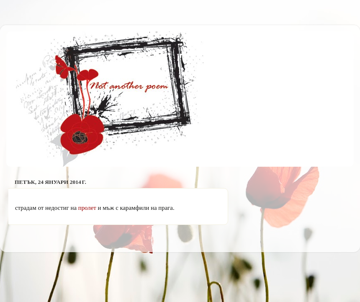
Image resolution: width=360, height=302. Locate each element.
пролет (87, 207)
